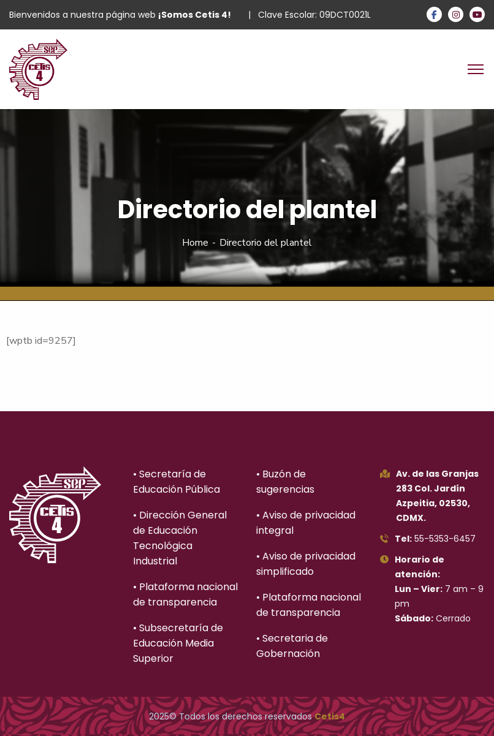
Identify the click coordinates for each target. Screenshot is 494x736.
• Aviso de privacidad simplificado (305, 564)
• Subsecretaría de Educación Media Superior (178, 643)
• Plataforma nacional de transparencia (185, 594)
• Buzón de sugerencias (285, 481)
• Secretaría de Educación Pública (176, 481)
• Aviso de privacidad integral (305, 522)
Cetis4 (329, 716)
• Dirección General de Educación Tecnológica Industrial (180, 538)
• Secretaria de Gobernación (292, 646)
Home (195, 242)
